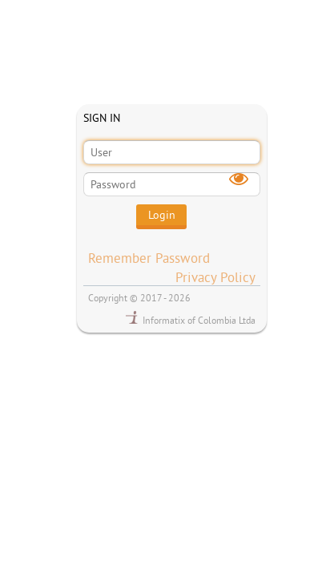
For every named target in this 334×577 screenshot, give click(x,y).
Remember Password (149, 257)
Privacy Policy (215, 276)
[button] (161, 217)
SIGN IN (101, 118)
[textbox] (171, 152)
